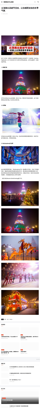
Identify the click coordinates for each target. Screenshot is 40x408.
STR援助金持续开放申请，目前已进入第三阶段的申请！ (21, 373)
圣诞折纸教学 (23, 351)
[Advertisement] (20, 25)
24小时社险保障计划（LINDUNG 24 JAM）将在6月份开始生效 (22, 366)
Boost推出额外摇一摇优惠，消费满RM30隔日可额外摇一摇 (10, 352)
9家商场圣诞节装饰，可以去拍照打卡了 (9, 336)
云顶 (7, 319)
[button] (1, 2)
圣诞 (5, 319)
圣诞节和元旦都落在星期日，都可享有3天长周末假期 (29, 337)
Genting (11, 319)
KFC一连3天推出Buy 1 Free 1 (15, 379)
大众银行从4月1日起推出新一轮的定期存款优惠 (19, 406)
